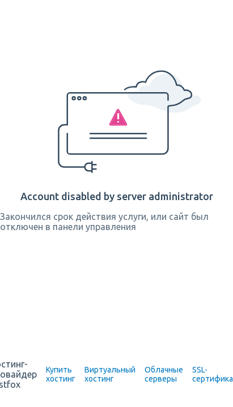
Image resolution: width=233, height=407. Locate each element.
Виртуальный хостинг (109, 374)
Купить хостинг (60, 374)
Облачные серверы (164, 374)
